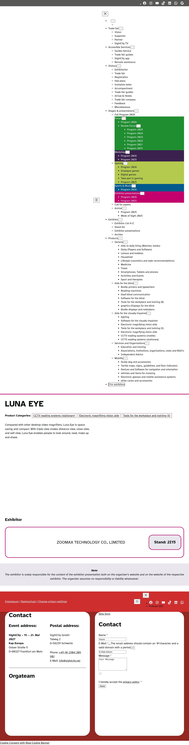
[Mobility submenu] (125, 358)
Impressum (12, 601)
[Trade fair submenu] (121, 28)
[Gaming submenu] (125, 163)
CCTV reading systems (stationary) (54, 415)
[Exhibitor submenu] (120, 219)
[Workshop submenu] (127, 152)
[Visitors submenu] (119, 66)
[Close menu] (105, 13)
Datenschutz (28, 601)
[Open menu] (96, 200)
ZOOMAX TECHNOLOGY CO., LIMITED (91, 542)
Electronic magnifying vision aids (99, 415)
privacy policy (131, 684)
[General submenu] (125, 242)
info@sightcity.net (69, 660)
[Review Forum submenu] (138, 126)
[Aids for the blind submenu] (136, 283)
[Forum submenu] (124, 118)
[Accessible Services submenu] (132, 47)
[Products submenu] (120, 238)
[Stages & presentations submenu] (136, 111)
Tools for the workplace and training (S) (146, 415)
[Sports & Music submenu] (133, 186)
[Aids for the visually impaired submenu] (148, 313)
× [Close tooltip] (133, 647)
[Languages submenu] (113, 21)
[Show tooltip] (109, 644)
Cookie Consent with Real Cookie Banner (24, 743)
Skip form (104, 614)
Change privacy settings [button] (52, 601)
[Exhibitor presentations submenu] (142, 193)
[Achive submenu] (124, 208)
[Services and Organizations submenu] (147, 343)
